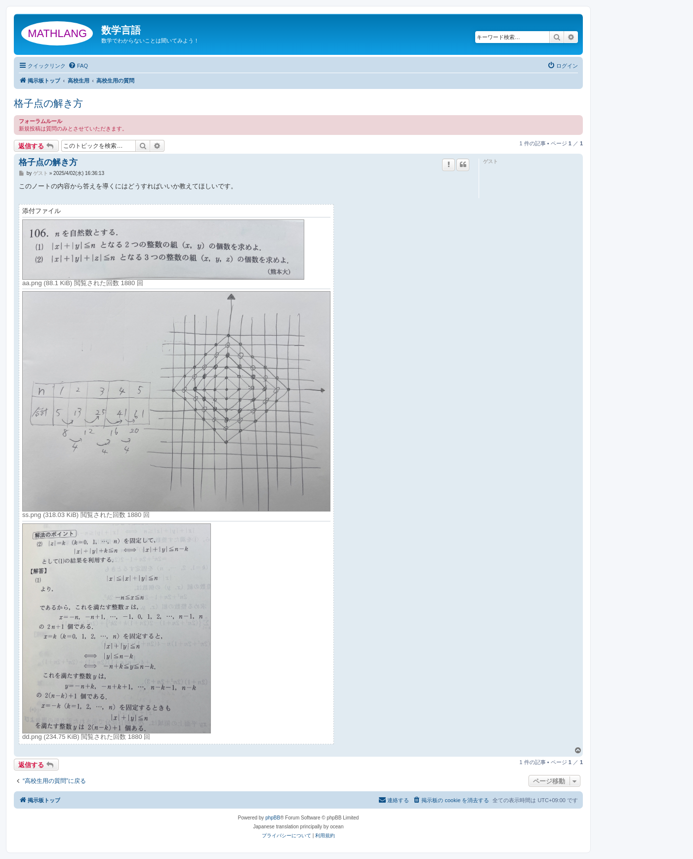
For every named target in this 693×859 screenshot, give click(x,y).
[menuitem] (78, 66)
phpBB (272, 817)
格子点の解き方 (48, 103)
